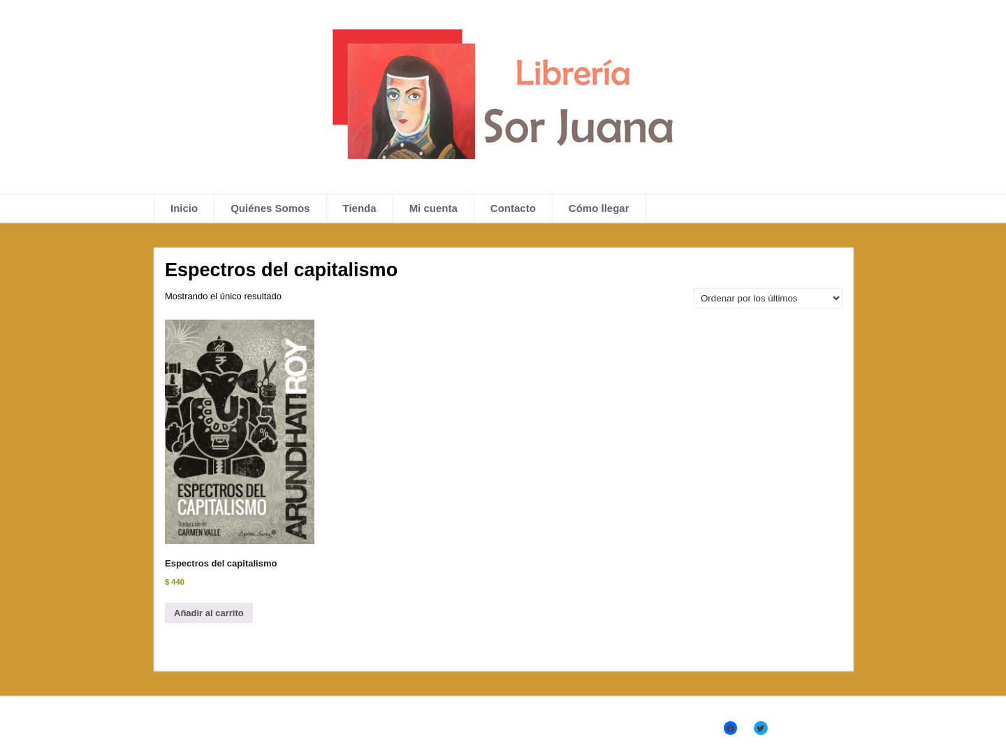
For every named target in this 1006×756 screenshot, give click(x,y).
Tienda (360, 208)
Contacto (513, 208)
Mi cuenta (433, 208)
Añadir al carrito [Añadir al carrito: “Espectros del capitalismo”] (209, 613)
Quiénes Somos (270, 208)
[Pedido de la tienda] (768, 298)
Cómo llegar (599, 208)
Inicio (184, 208)
